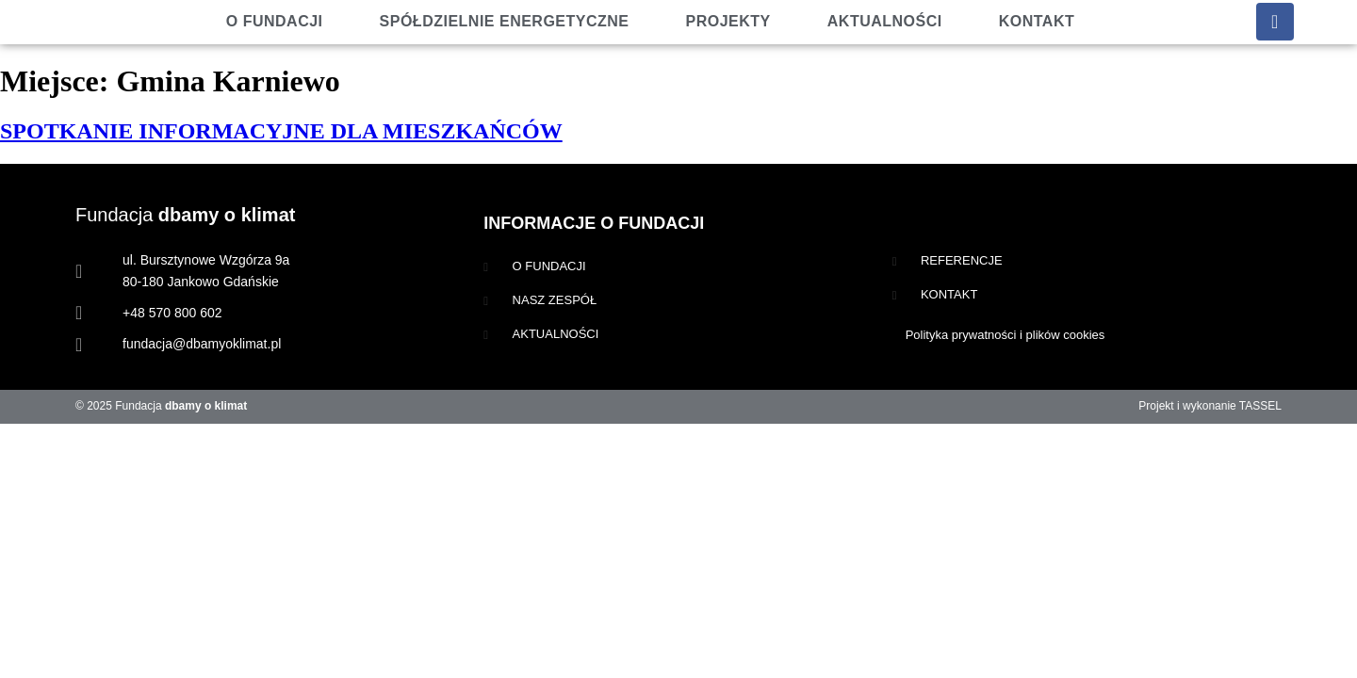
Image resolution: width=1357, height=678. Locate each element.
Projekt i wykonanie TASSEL (1210, 405)
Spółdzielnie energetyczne (504, 21)
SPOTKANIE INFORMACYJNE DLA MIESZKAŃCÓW (281, 131)
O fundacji (274, 21)
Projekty (728, 21)
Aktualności (884, 21)
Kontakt (1037, 21)
